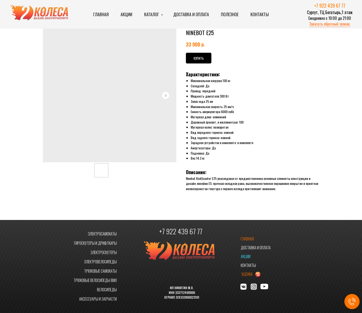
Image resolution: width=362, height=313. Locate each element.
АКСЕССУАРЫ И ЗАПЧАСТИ (98, 299)
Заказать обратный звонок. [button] (329, 24)
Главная (101, 14)
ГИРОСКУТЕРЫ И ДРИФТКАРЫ (95, 243)
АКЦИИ (245, 256)
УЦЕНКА (247, 274)
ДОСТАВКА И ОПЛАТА (256, 247)
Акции (126, 14)
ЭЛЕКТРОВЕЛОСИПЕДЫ (100, 262)
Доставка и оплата (191, 14)
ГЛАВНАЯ (247, 239)
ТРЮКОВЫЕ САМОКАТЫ (100, 271)
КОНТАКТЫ (248, 265)
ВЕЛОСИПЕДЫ (107, 289)
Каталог (152, 14)
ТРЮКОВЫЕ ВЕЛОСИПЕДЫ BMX (95, 280)
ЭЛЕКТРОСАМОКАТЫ (102, 234)
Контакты (259, 14)
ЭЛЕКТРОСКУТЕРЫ (104, 252)
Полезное (230, 14)
